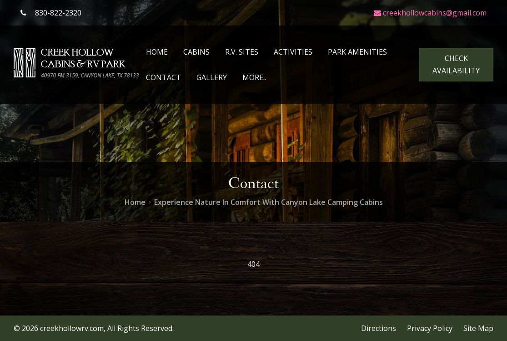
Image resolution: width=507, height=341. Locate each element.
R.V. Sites (241, 52)
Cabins (196, 52)
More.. (254, 77)
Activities (293, 52)
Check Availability (456, 64)
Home (157, 52)
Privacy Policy (429, 328)
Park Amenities (357, 52)
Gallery (211, 77)
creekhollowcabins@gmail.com (430, 13)
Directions (378, 328)
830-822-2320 (50, 13)
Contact (163, 77)
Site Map (478, 328)
